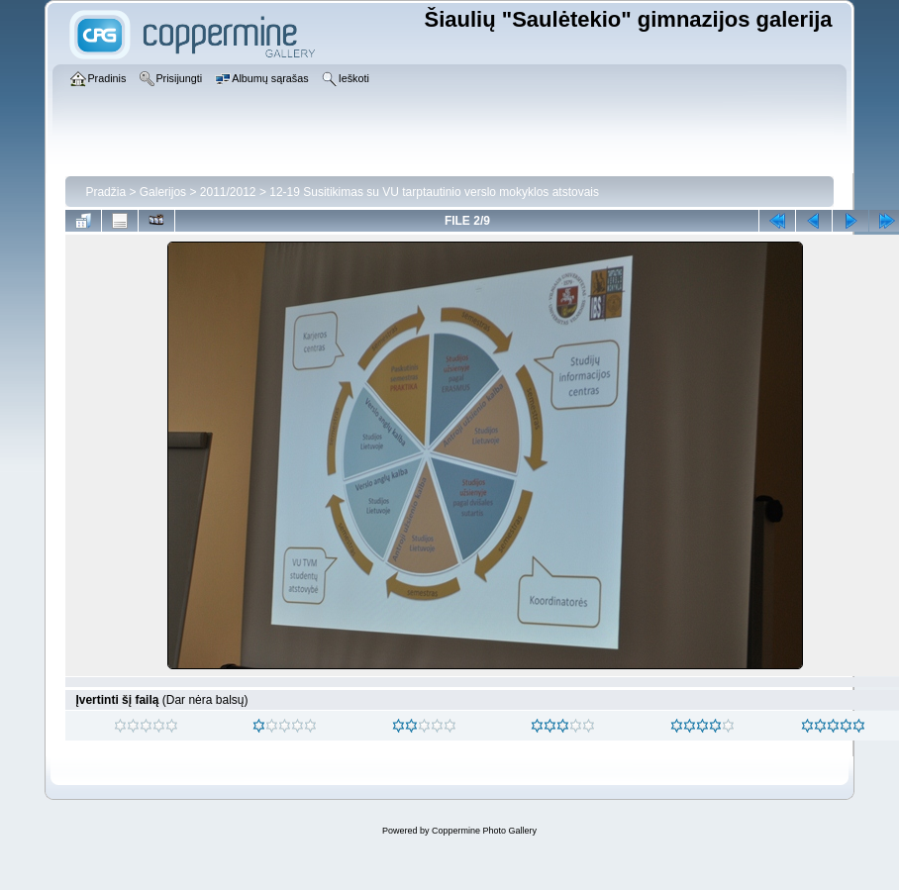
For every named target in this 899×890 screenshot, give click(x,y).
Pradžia (105, 192)
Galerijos (163, 192)
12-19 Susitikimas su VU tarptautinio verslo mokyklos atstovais (434, 192)
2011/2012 (228, 192)
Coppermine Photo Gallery (484, 831)
